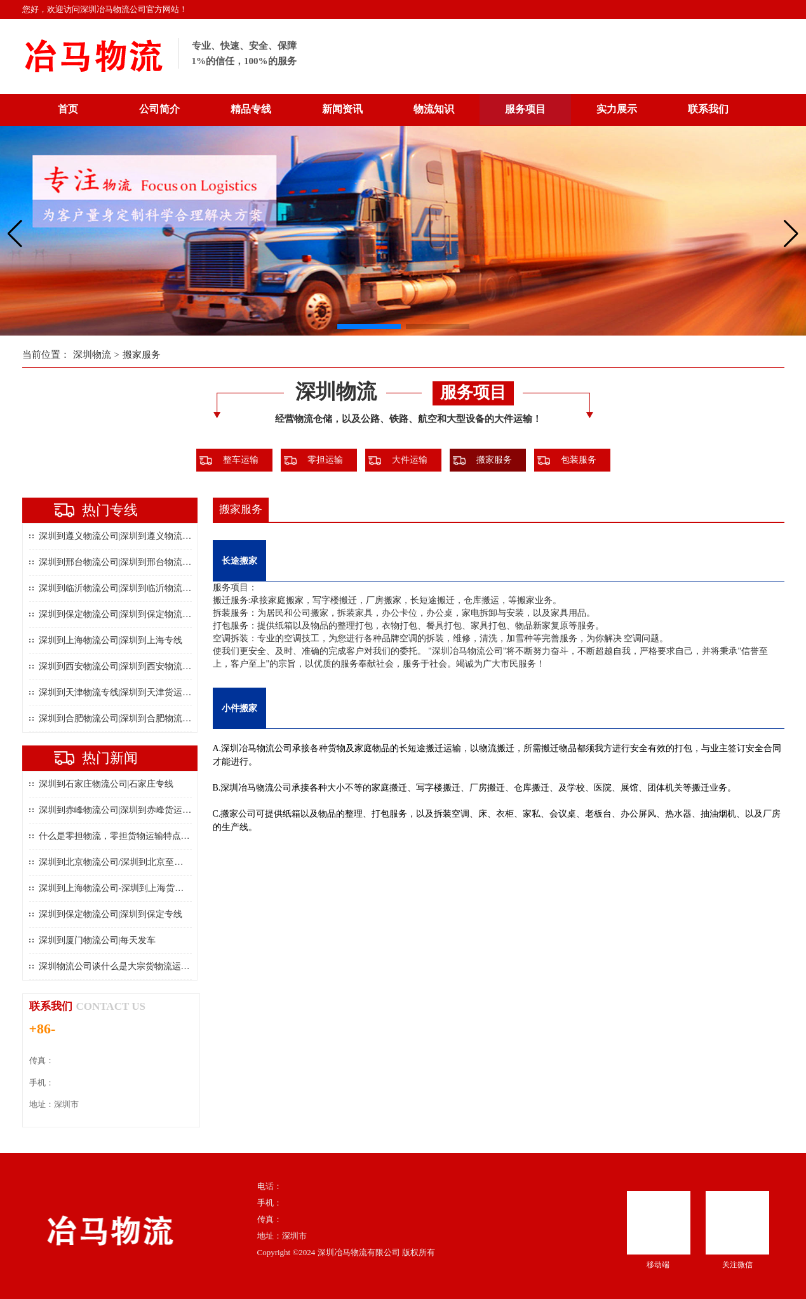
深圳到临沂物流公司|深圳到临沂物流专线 (120, 588)
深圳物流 (92, 355)
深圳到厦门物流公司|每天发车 (97, 940)
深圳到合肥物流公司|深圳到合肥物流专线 (120, 718)
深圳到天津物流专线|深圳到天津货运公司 (120, 692)
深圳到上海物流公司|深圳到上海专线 (111, 640)
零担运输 (325, 460)
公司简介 (159, 109)
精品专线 (251, 109)
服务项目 (525, 109)
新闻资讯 (342, 109)
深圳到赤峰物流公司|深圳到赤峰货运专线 (120, 810)
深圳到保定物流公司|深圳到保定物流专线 (120, 614)
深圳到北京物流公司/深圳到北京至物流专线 (124, 862)
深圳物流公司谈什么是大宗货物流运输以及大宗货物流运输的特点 (168, 966)
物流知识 (433, 109)
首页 (68, 109)
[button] (369, 326)
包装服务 (578, 460)
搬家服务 (142, 355)
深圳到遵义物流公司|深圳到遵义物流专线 (120, 536)
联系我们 (708, 109)
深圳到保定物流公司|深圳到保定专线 (111, 914)
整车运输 (241, 460)
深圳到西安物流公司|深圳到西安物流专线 (120, 666)
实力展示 (616, 109)
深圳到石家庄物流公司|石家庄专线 (106, 784)
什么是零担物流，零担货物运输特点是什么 (123, 836)
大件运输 (409, 460)
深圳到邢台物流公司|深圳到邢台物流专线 (120, 562)
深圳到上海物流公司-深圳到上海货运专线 (120, 888)
